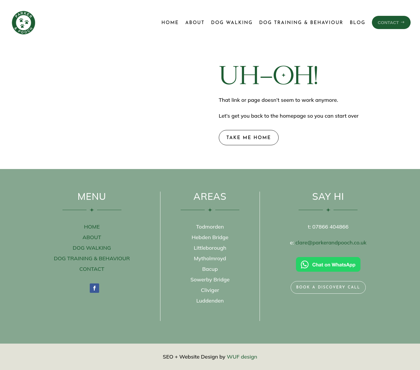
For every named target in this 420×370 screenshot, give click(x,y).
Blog (357, 23)
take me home (248, 138)
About (195, 23)
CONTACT (91, 269)
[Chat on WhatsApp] (328, 264)
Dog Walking (232, 23)
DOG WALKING (92, 247)
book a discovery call (328, 287)
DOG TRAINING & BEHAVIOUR (92, 258)
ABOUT (91, 237)
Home (170, 23)
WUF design (242, 356)
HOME (92, 226)
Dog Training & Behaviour (301, 23)
